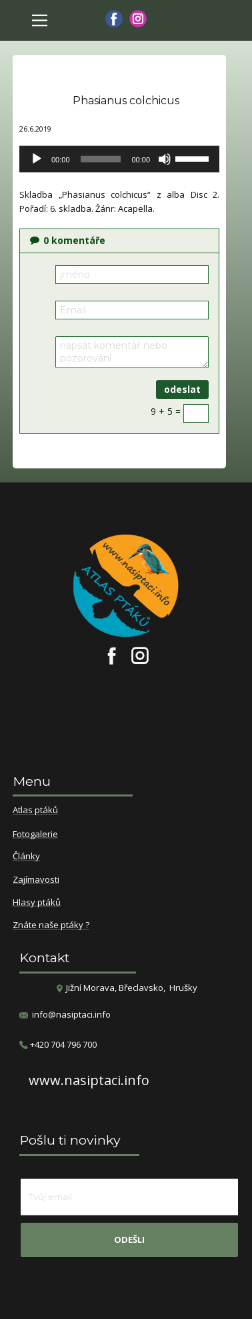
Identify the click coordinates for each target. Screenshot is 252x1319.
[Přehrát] (36, 159)
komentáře (67, 240)
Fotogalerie (35, 835)
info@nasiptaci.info (71, 1014)
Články (26, 857)
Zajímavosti (36, 880)
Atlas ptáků (35, 811)
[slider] (101, 159)
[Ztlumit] (164, 159)
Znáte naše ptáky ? (51, 925)
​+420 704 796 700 (58, 1044)
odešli (129, 1239)
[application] (119, 159)
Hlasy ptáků (37, 903)
